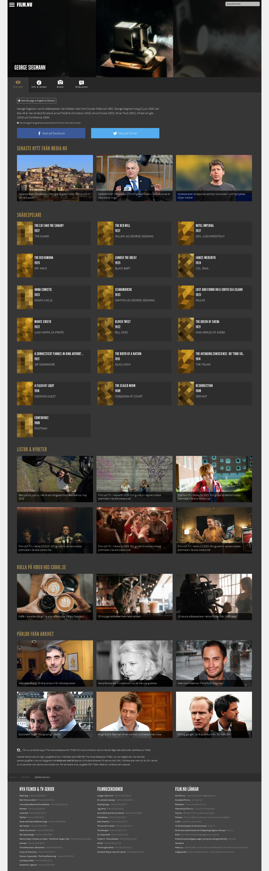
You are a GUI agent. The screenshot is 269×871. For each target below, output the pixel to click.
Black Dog (24, 795)
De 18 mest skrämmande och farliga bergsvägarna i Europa (200, 830)
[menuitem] (13, 777)
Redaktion (179, 804)
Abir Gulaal (24, 826)
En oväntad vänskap (106, 800)
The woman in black (106, 826)
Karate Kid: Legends (28, 865)
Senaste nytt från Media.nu (42, 148)
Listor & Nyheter (32, 449)
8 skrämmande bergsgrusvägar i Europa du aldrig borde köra (201, 839)
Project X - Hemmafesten (108, 839)
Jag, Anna (101, 809)
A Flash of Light (145, 113)
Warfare (23, 817)
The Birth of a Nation (72, 113)
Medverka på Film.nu (184, 809)
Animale (23, 843)
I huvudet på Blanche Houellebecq (34, 804)
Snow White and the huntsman (110, 813)
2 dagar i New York (105, 795)
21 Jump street (103, 834)
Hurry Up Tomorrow (28, 852)
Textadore (179, 843)
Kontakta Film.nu (182, 800)
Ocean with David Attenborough (33, 821)
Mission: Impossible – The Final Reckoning (38, 856)
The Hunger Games (105, 847)
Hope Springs (103, 804)
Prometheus (102, 817)
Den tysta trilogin (27, 834)
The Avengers (103, 830)
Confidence (35, 117)
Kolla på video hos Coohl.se (41, 567)
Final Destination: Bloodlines (32, 847)
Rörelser (23, 809)
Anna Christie (99, 113)
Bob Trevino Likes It (28, 800)
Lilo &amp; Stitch (27, 860)
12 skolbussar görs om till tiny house (191, 826)
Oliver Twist (122, 113)
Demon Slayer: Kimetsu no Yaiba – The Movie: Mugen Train (45, 839)
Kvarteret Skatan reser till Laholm (111, 852)
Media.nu (179, 847)
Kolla (177, 834)
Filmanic (179, 817)
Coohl (177, 821)
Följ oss (178, 813)
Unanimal (24, 813)
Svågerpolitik (181, 852)
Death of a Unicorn (28, 830)
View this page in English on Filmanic (36, 101)
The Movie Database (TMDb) (99, 757)
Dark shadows (103, 821)
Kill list (100, 843)
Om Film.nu (180, 795)
